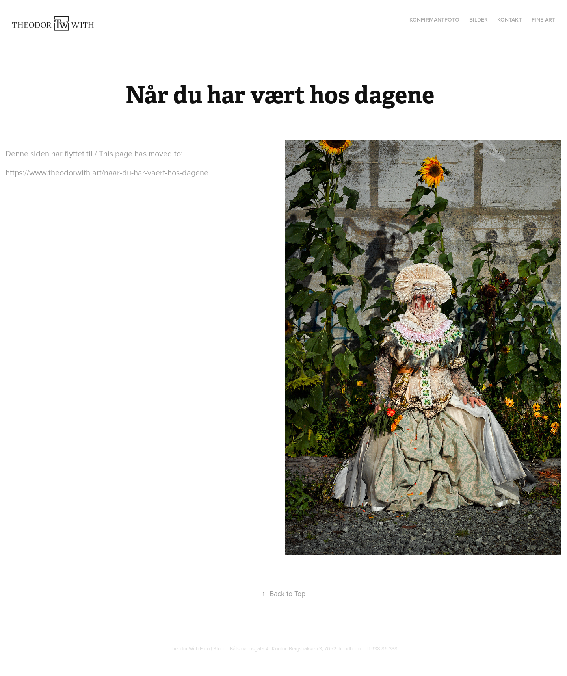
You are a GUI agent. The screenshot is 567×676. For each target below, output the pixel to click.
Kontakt (509, 20)
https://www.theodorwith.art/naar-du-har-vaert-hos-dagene (107, 172)
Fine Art (543, 20)
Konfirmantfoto (434, 20)
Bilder (478, 20)
